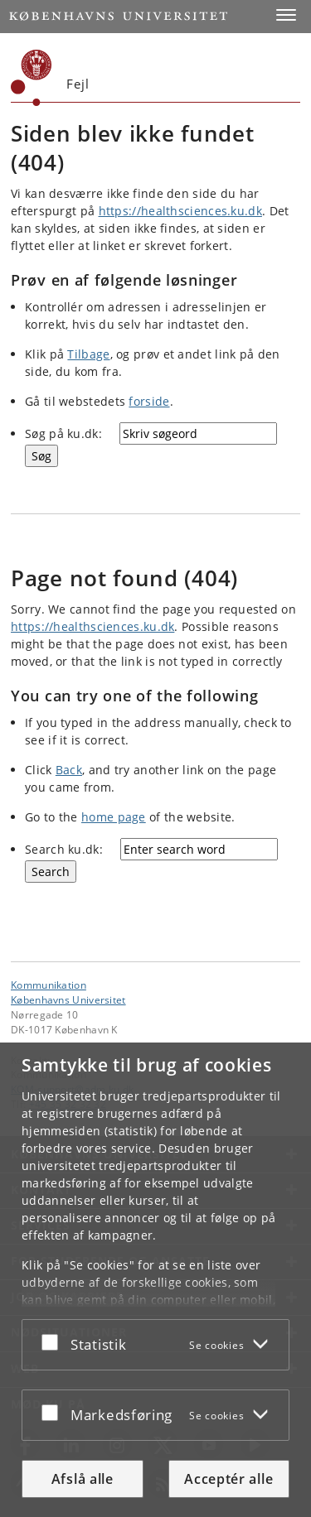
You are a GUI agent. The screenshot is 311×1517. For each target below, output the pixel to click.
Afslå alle (82, 1479)
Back (69, 770)
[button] (286, 15)
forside (149, 401)
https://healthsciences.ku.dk (180, 211)
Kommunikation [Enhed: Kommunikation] (48, 984)
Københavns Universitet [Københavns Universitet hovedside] (68, 999)
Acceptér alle (228, 1479)
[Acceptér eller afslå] (53, 1341)
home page (113, 817)
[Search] (50, 871)
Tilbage (88, 354)
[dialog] (155, 1280)
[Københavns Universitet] (31, 78)
